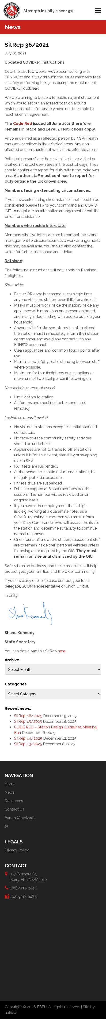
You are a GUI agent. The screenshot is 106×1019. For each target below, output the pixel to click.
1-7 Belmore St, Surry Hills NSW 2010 (29, 876)
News (10, 792)
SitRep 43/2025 (28, 744)
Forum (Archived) (19, 817)
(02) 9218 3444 (24, 887)
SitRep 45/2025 (28, 721)
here (61, 651)
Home (10, 784)
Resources (14, 801)
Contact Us (14, 809)
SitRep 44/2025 (28, 738)
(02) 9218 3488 (24, 896)
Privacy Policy (17, 850)
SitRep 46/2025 (28, 716)
